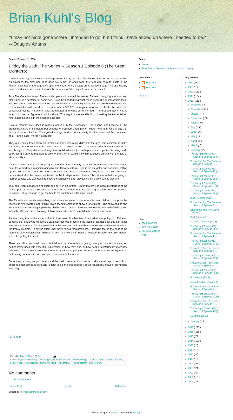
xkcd (144, 234)
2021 (191, 87)
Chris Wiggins (45, 359)
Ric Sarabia (63, 363)
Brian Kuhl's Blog (60, 17)
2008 (191, 368)
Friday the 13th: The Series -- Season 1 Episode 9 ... (205, 162)
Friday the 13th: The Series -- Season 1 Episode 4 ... (205, 288)
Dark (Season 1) (198, 217)
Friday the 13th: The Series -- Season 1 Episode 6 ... (205, 249)
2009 (191, 363)
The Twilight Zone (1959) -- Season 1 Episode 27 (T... (205, 184)
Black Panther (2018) (201, 198)
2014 (191, 341)
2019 (191, 96)
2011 (191, 354)
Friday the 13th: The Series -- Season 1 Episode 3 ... (205, 302)
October (195, 113)
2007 (191, 372)
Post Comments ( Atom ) (35, 392)
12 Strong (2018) (199, 316)
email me (143, 95)
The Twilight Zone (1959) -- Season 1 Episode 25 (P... (205, 227)
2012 (191, 350)
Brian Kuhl (151, 82)
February (196, 150)
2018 (191, 100)
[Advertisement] (68, 304)
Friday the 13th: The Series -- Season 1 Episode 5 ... (205, 264)
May (193, 136)
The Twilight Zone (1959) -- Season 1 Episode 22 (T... (205, 271)
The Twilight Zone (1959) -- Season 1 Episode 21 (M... (205, 295)
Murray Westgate (48, 363)
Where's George (150, 227)
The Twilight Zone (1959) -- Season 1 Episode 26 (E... (205, 192)
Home (68, 386)
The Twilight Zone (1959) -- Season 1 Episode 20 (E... (205, 310)
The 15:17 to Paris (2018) (203, 221)
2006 (191, 377)
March (194, 145)
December (196, 104)
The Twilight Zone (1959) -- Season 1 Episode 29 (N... (205, 170)
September (197, 118)
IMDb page (15, 336)
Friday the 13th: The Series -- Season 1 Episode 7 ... (205, 235)
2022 (191, 82)
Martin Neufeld (32, 363)
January (195, 321)
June (193, 131)
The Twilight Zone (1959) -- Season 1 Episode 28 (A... (205, 177)
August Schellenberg (27, 359)
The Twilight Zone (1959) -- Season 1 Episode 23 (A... (205, 257)
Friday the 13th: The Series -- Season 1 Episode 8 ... (205, 204)
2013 (191, 345)
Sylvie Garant (95, 363)
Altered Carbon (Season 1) (204, 282)
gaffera (114, 412)
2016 (191, 331)
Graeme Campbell (62, 359)
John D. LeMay (97, 359)
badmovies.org (149, 223)
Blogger (137, 412)
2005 (191, 381)
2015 (191, 336)
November (196, 109)
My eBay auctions (151, 231)
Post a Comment (22, 379)
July (193, 127)
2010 (191, 359)
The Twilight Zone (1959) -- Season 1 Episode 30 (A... (205, 155)
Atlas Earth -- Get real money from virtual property (167, 68)
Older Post (120, 386)
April (193, 141)
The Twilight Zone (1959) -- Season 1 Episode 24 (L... (205, 242)
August (195, 122)
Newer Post (16, 386)
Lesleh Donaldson (114, 359)
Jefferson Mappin (80, 359)
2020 (191, 91)
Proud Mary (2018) (200, 277)
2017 (191, 327)
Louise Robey (17, 363)
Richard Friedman (79, 363)
